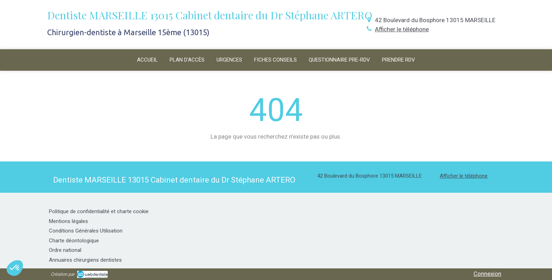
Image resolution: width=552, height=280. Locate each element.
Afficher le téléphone (402, 29)
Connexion (487, 273)
